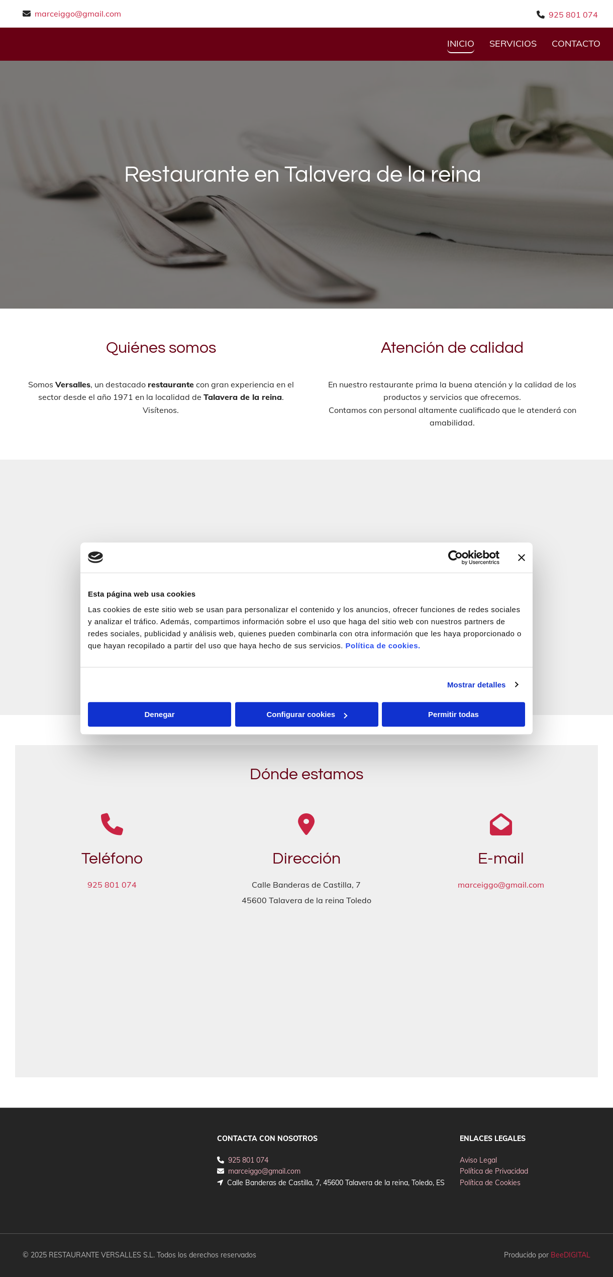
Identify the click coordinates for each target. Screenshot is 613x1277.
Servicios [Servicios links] (513, 43)
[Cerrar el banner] (521, 557)
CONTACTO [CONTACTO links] (576, 43)
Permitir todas (453, 714)
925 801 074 (573, 15)
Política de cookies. (382, 645)
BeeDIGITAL (570, 1254)
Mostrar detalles (476, 684)
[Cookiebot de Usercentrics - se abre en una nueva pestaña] (455, 557)
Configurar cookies (306, 714)
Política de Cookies (490, 1182)
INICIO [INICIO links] (460, 43)
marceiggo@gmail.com (78, 14)
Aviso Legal (478, 1160)
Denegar (159, 714)
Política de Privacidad (494, 1171)
